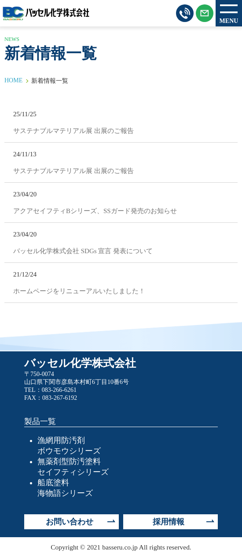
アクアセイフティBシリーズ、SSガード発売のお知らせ (95, 210)
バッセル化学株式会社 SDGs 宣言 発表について (83, 251)
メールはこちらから (204, 13)
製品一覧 (40, 421)
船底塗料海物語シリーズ (65, 488)
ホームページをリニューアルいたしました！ (79, 291)
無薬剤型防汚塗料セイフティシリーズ (73, 466)
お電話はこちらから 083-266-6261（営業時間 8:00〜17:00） (185, 13)
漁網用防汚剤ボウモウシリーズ (69, 445)
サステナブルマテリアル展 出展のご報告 (73, 130)
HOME (13, 80)
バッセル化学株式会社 (46, 13)
